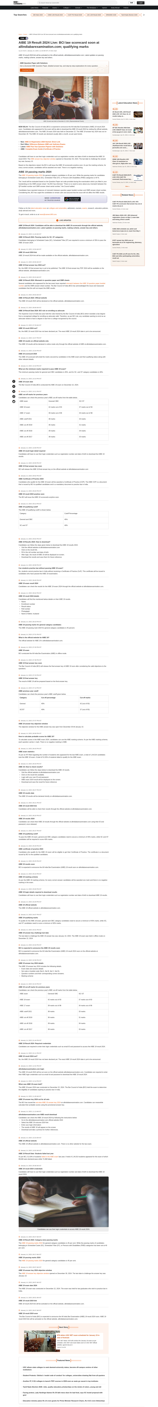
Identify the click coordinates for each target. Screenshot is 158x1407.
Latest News (34, 8)
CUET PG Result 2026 (75, 15)
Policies (126, 8)
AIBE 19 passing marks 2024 (32, 175)
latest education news (38, 208)
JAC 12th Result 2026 (94, 15)
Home (20, 34)
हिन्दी (131, 3)
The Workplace (92, 8)
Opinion (104, 8)
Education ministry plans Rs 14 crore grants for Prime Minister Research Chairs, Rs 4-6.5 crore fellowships (64, 1401)
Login (141, 3)
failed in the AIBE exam (50, 1157)
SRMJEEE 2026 (111, 15)
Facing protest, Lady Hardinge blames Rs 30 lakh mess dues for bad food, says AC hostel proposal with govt (63, 1394)
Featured (45, 8)
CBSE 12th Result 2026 (55, 15)
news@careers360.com (48, 214)
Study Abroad (115, 8)
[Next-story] (42, 1341)
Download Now (27, 70)
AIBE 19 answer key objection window (35, 1273)
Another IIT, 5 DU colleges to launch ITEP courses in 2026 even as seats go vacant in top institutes (60, 1381)
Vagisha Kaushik (61, 1347)
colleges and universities (58, 208)
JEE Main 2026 (38, 15)
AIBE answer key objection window (43, 159)
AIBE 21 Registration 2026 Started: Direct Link (42, 142)
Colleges (67, 8)
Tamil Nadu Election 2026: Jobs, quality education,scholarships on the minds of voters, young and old (62, 1387)
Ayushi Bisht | (23, 51)
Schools (78, 8)
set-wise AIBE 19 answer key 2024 (48, 1102)
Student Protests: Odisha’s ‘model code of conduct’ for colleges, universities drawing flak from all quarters (64, 1375)
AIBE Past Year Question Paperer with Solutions (44, 147)
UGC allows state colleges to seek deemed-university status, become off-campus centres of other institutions (60, 1368)
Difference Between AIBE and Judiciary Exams (47, 144)
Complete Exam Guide (34, 149)
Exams (56, 8)
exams (84, 208)
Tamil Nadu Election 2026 (129, 15)
